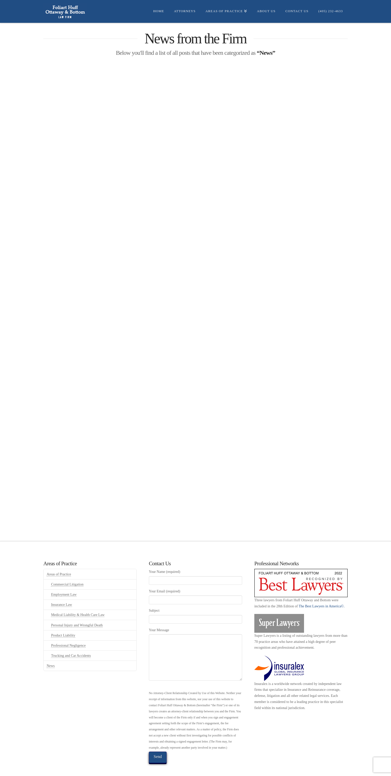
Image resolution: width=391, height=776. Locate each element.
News (51, 639)
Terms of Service (269, 769)
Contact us (208, 769)
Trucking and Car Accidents (71, 629)
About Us (187, 769)
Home (111, 769)
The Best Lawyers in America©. (322, 579)
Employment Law (64, 568)
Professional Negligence (68, 619)
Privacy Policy (236, 769)
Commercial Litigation (67, 557)
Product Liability (63, 608)
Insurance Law (61, 578)
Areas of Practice (59, 547)
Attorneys (128, 769)
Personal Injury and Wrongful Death (77, 598)
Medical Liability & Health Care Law (77, 588)
